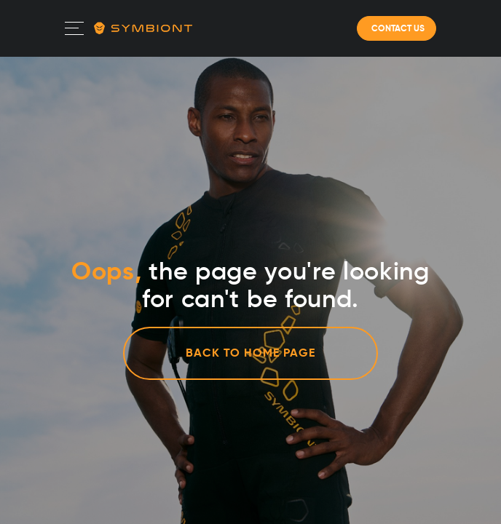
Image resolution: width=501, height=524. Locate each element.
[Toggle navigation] (74, 28)
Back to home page (250, 352)
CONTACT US (397, 28)
